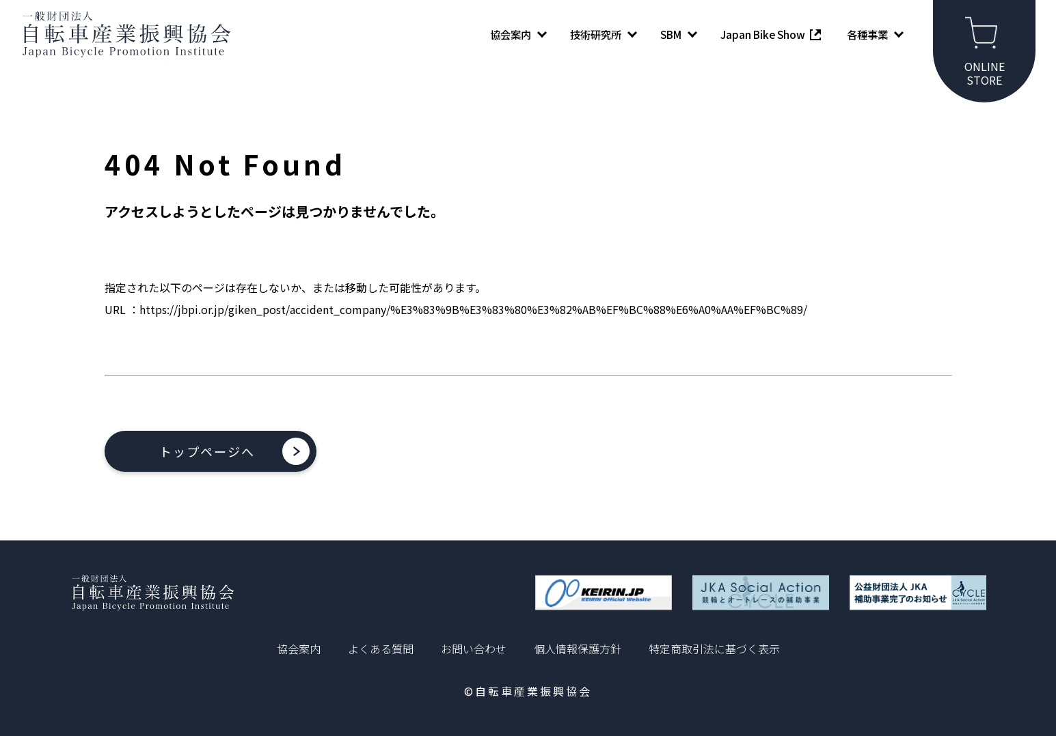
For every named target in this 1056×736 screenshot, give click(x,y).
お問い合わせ (473, 648)
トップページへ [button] (207, 451)
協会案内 (299, 648)
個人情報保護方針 (577, 648)
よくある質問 (381, 648)
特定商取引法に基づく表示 (714, 648)
